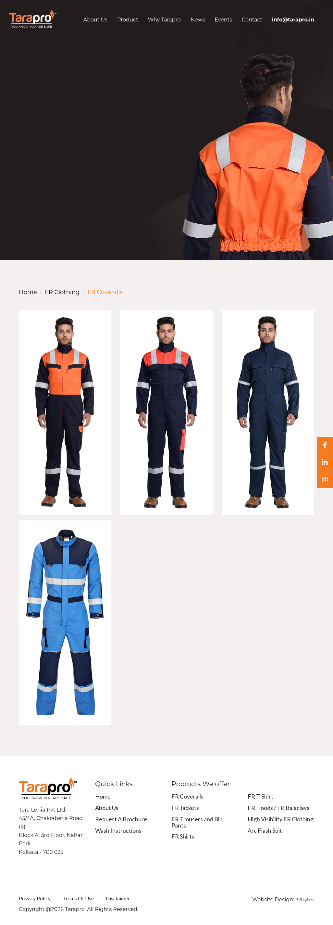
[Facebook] (325, 445)
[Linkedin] (325, 462)
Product (127, 20)
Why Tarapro (164, 20)
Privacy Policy (35, 898)
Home (28, 292)
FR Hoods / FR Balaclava (279, 807)
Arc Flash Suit (265, 830)
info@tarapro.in (293, 20)
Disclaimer (118, 898)
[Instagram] (325, 479)
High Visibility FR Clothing (281, 819)
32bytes (305, 899)
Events (223, 20)
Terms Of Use (78, 898)
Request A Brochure (121, 819)
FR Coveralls (187, 796)
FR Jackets (185, 807)
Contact (252, 20)
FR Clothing (62, 292)
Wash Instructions (118, 830)
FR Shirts (182, 836)
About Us (95, 20)
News (198, 20)
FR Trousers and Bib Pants (197, 822)
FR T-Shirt (260, 796)
